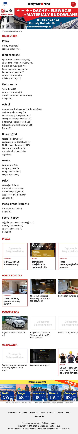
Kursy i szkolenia (10, 171)
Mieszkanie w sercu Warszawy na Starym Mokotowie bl (40, 298)
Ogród (5, 154)
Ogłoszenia (18, 31)
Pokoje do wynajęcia (11, 72)
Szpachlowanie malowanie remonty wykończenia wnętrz (15, 367)
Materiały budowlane (12, 148)
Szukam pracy (8, 49)
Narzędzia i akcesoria (12, 151)
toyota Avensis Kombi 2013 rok (14, 333)
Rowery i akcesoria (11, 225)
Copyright (22, 426)
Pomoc (60, 413)
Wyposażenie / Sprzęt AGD (14, 142)
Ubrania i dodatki (10, 208)
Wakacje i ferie (9, 185)
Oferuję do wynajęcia (12, 66)
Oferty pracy (8, 46)
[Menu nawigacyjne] (73, 4)
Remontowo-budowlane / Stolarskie (19, 109)
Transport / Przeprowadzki (14, 118)
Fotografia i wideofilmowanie (16, 125)
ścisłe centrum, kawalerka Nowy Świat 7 (12, 301)
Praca (42, 413)
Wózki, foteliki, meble (12, 195)
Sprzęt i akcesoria (10, 229)
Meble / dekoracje (10, 139)
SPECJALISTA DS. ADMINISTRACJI (12, 263)
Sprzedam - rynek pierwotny (15, 63)
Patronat (33, 413)
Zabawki (6, 198)
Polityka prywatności (31, 423)
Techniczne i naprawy (12, 112)
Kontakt (50, 413)
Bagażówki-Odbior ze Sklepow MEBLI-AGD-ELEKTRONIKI (40, 335)
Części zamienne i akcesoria (15, 95)
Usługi (5, 98)
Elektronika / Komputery (14, 145)
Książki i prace (9, 174)
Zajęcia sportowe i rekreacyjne (16, 222)
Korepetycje (8, 165)
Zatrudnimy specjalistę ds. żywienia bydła (39, 265)
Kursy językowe (9, 168)
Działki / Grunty (9, 78)
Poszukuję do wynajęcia (13, 69)
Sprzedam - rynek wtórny (14, 59)
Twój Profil (39, 416)
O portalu (12, 413)
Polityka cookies (49, 423)
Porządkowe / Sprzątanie (14, 115)
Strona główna (7, 31)
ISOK (68, 413)
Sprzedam (7, 89)
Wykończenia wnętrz (39, 365)
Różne (5, 128)
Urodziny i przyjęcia (11, 191)
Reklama (23, 413)
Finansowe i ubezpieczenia (15, 122)
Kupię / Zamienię (10, 75)
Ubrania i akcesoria (11, 188)
